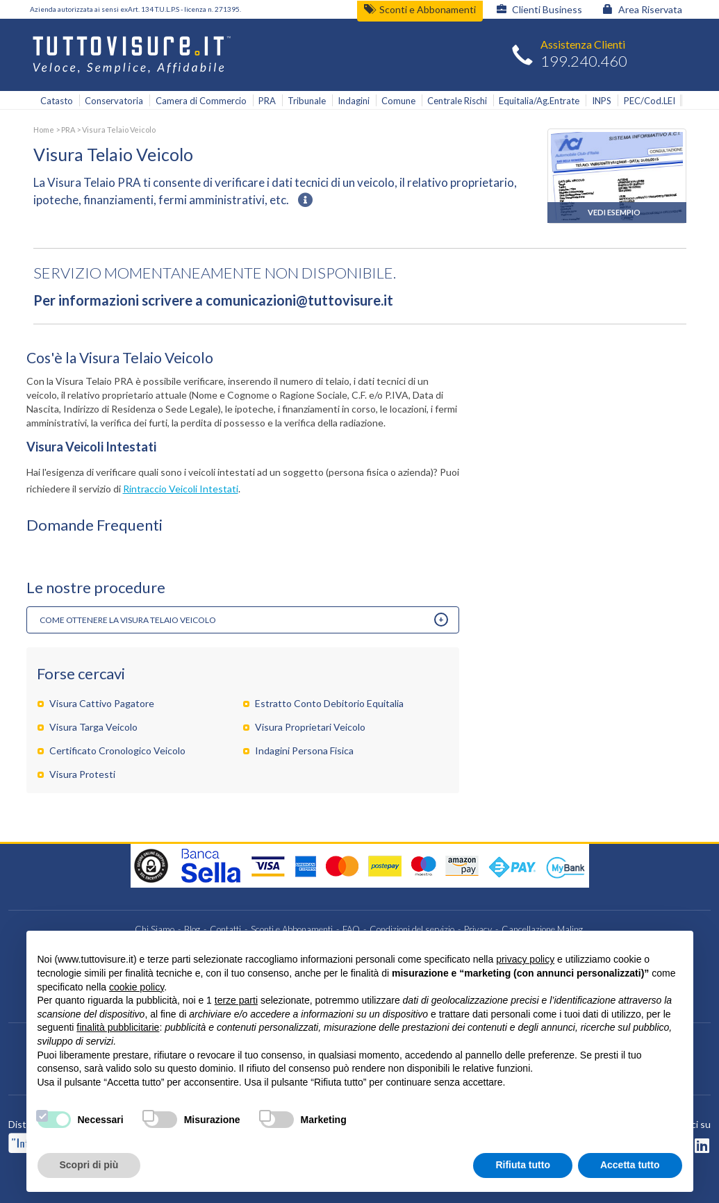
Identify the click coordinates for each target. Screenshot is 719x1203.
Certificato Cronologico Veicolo (117, 750)
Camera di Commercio (201, 100)
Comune (398, 100)
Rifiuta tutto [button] (522, 1164)
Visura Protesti (82, 774)
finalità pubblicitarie (117, 1027)
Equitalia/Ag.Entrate (539, 100)
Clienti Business (539, 9)
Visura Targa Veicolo (93, 727)
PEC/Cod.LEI (649, 100)
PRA (267, 100)
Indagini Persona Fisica (304, 750)
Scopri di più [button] (89, 1164)
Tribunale (307, 100)
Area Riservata (642, 9)
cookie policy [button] (136, 987)
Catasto (56, 100)
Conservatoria (114, 100)
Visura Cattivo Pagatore (101, 703)
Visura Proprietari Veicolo (310, 727)
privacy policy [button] (525, 959)
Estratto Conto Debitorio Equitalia (329, 703)
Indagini (354, 100)
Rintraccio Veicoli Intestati (180, 489)
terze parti (236, 1000)
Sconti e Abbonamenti (420, 9)
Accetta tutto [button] (630, 1164)
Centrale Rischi (457, 100)
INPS (601, 100)
